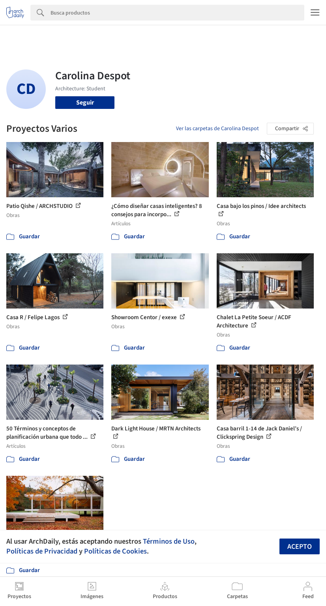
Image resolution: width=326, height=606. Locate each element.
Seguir (85, 102)
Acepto (299, 547)
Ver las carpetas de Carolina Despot (217, 128)
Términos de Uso (169, 541)
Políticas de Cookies (115, 551)
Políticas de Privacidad (41, 551)
